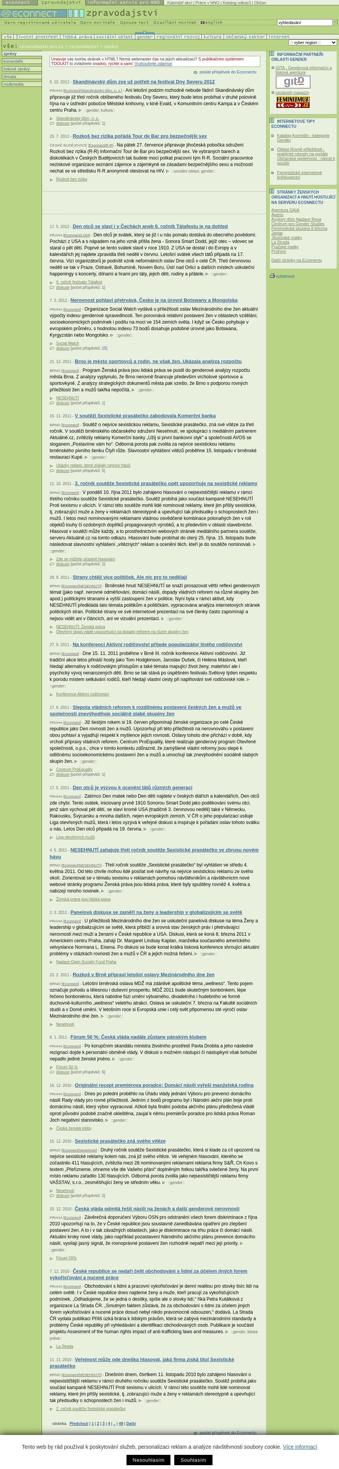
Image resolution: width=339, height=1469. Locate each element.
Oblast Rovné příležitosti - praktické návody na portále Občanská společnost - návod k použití (306, 156)
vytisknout (281, 276)
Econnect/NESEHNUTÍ (81, 586)
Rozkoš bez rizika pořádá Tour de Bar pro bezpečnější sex (140, 136)
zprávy (9, 53)
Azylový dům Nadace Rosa (296, 219)
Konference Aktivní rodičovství (82, 694)
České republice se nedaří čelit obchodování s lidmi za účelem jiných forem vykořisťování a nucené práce (148, 1274)
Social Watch (67, 343)
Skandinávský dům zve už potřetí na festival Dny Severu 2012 (144, 82)
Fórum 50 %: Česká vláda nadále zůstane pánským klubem (138, 1037)
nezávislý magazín (292, 92)
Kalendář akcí (179, 2)
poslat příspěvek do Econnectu (228, 72)
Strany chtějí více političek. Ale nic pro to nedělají (130, 577)
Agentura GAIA (285, 210)
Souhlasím (193, 1460)
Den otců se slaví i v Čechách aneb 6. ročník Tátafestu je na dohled (150, 226)
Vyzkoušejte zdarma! (153, 63)
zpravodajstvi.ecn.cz (41, 46)
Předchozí (79, 1424)
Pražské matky (284, 246)
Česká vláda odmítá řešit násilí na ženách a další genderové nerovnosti (157, 1209)
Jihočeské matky (286, 237)
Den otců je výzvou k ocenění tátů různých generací (132, 787)
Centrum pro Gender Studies (297, 223)
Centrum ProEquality (74, 769)
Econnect (72, 309)
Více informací (300, 1447)
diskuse (63, 123)
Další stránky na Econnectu (296, 260)
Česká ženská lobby (73, 1128)
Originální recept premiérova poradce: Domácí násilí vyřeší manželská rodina (164, 1085)
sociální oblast (186, 171)
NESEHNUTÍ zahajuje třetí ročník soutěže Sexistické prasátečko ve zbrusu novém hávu (154, 853)
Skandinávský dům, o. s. (77, 118)
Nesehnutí (65, 1024)
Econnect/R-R (100, 145)
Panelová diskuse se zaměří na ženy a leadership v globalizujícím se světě (156, 912)
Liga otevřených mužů (75, 837)
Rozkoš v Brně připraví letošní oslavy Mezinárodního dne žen (143, 974)
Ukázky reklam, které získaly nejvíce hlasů (93, 465)
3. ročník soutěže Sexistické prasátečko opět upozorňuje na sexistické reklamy (166, 483)
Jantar (277, 233)
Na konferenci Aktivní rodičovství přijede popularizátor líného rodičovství (157, 644)
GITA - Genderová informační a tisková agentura (304, 70)
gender (93, 110)
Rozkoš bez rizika (71, 179)
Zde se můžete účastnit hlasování (85, 559)
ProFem (278, 251)
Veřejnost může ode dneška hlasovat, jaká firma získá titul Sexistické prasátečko (142, 1363)
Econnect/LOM (76, 235)
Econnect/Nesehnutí (79, 1150)
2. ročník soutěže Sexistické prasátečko (90, 1409)
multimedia (13, 84)
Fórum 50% (66, 1258)
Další (131, 1424)
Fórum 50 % (67, 1067)
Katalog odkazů (237, 2)
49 (121, 1424)
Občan (260, 2)
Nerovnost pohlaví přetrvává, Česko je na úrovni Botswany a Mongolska (153, 300)
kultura (107, 110)
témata (9, 76)
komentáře (12, 61)
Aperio (277, 214)
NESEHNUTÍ (67, 398)
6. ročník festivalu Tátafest (79, 282)
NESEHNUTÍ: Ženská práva (80, 627)
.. (115, 1424)
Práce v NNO (207, 2)
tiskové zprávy (16, 69)
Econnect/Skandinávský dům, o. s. (92, 90)
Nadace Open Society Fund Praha (86, 962)
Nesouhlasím (148, 1460)
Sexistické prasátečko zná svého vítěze (120, 1141)
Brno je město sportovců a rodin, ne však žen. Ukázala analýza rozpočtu (158, 361)
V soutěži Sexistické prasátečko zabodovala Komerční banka (145, 416)
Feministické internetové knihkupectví (299, 174)
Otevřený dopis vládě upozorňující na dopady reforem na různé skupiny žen (122, 632)
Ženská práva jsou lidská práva (83, 899)
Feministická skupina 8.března (299, 228)
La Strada (64, 1346)
